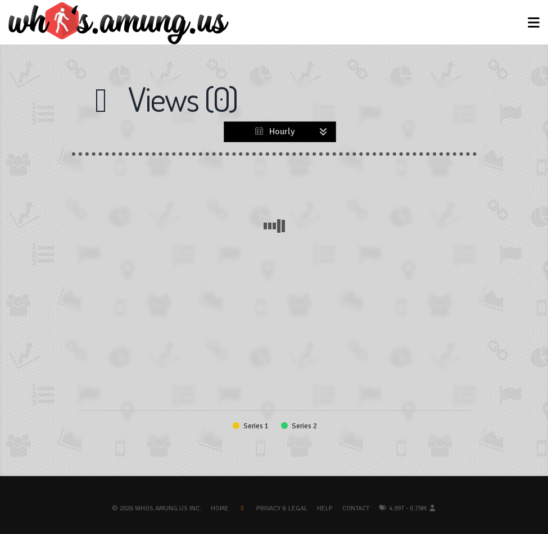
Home (220, 508)
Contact (355, 508)
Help (325, 508)
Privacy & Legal (281, 508)
